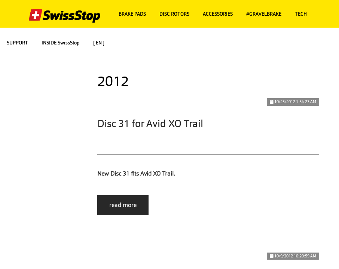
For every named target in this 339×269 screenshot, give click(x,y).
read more (123, 205)
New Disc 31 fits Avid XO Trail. (136, 173)
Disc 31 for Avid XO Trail (150, 123)
